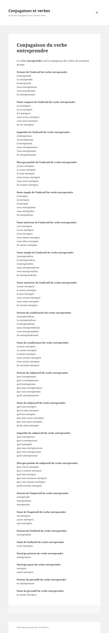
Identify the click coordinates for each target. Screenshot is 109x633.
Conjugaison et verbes (29, 10)
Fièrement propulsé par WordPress (33, 627)
